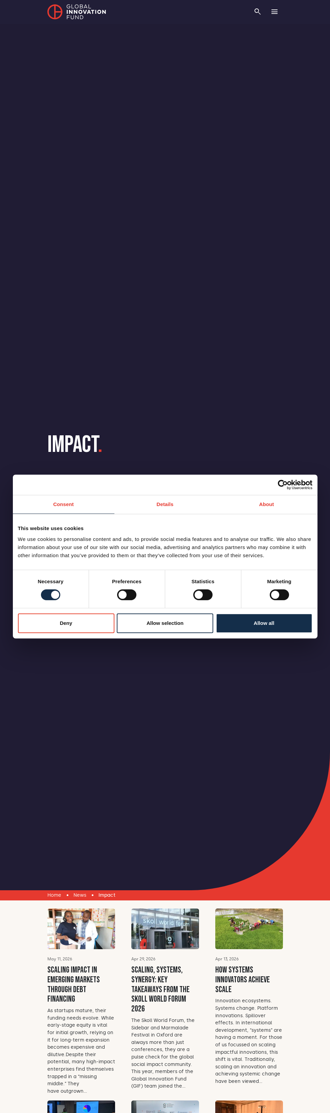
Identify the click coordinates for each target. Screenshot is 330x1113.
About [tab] (266, 504)
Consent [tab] (63, 504)
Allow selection (165, 623)
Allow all (264, 623)
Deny (66, 623)
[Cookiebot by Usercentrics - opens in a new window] (282, 485)
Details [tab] (165, 504)
